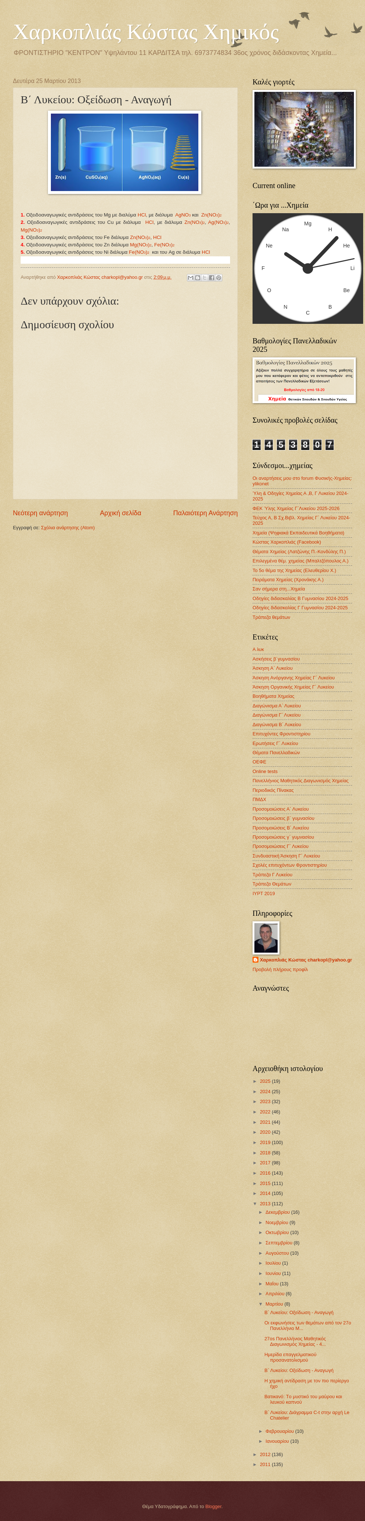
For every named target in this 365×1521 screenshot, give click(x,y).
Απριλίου (275, 1293)
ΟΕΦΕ (259, 762)
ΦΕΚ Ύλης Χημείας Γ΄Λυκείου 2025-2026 (296, 508)
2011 (266, 1464)
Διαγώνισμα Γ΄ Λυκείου (276, 715)
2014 (266, 1193)
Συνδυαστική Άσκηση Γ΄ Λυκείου (286, 856)
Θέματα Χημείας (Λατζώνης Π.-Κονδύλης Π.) (299, 551)
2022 (266, 1112)
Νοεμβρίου (277, 1222)
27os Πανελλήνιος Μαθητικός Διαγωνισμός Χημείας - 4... (295, 1341)
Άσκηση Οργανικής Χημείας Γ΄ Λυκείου (293, 687)
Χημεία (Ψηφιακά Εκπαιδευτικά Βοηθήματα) (298, 533)
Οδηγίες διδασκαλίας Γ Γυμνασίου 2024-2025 (300, 607)
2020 (266, 1132)
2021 (266, 1122)
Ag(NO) (218, 222)
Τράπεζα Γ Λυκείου (272, 874)
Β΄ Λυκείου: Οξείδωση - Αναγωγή (299, 1312)
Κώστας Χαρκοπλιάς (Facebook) (287, 542)
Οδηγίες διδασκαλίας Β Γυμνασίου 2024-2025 (300, 598)
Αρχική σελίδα (120, 513)
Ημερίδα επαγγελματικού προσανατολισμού (290, 1357)
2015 (266, 1183)
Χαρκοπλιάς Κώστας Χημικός (146, 32)
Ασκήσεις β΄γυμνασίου (276, 659)
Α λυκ (258, 649)
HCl (142, 215)
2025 (266, 1081)
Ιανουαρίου (277, 1441)
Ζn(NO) (194, 222)
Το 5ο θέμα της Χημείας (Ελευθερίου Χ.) (294, 570)
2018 (266, 1153)
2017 (266, 1162)
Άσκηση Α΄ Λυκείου (273, 668)
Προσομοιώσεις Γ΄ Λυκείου (281, 846)
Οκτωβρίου (277, 1232)
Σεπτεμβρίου (279, 1242)
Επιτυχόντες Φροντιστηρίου (281, 734)
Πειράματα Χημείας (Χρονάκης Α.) (288, 579)
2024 (266, 1091)
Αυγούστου (277, 1253)
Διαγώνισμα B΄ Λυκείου (277, 724)
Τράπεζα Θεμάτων (272, 884)
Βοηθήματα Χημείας (273, 696)
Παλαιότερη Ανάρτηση (205, 513)
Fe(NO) (164, 244)
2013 (266, 1203)
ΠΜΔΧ (259, 799)
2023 (266, 1101)
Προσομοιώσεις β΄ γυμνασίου (283, 818)
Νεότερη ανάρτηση (40, 513)
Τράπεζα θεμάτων (271, 617)
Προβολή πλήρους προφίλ (280, 969)
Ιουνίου (273, 1273)
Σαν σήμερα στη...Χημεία (279, 589)
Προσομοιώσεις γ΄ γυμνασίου (283, 837)
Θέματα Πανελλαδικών (276, 752)
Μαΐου (272, 1283)
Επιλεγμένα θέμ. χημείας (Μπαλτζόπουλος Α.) (300, 561)
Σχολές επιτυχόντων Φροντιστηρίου (290, 865)
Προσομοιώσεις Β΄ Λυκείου (281, 828)
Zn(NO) (211, 215)
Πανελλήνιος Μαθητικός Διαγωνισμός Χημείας (301, 780)
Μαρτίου (274, 1304)
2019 (266, 1142)
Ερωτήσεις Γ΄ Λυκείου (275, 743)
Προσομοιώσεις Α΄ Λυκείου (281, 809)
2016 (266, 1173)
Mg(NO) (31, 230)
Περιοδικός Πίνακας (273, 790)
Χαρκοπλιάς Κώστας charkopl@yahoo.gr (306, 960)
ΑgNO (183, 215)
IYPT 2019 (264, 893)
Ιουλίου (273, 1263)
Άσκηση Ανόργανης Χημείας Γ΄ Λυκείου (294, 677)
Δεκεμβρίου (278, 1212)
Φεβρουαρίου (280, 1431)
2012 (266, 1454)
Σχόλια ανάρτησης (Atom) (68, 527)
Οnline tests (265, 771)
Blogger (213, 1506)
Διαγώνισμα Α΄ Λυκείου (277, 705)
